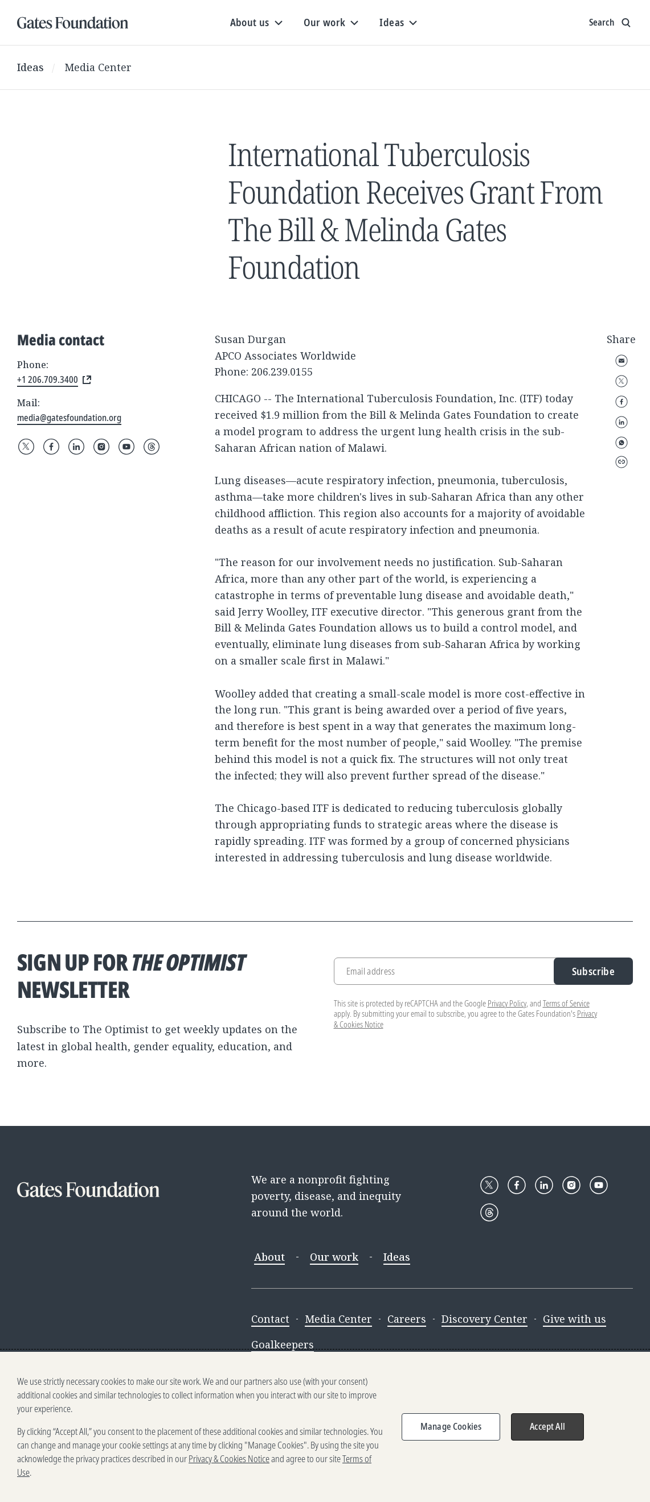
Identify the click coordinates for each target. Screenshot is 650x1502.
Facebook (621, 401)
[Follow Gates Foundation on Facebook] (51, 447)
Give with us (574, 1319)
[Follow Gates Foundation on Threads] (151, 447)
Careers (406, 1319)
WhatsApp (621, 442)
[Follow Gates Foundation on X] (26, 447)
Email (621, 361)
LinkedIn (621, 422)
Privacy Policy (507, 1003)
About (269, 1257)
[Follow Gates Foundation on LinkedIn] (76, 447)
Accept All (547, 1426)
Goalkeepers (282, 1344)
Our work (334, 1257)
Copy (621, 462)
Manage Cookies (450, 1426)
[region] (325, 1427)
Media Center (98, 67)
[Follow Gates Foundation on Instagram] (101, 447)
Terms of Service (566, 1003)
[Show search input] (611, 22)
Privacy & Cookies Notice (229, 1459)
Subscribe (593, 971)
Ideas (30, 67)
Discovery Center (484, 1319)
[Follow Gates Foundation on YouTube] (126, 447)
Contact (270, 1319)
